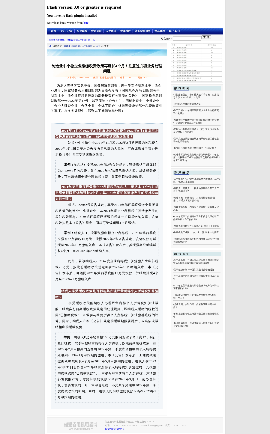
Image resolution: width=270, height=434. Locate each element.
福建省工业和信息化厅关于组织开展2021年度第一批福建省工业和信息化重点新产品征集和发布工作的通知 (196, 157)
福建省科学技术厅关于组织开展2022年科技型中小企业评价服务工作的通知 (196, 121)
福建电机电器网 (72, 46)
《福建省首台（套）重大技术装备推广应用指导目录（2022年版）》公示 (196, 96)
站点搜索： (181, 38)
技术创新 (96, 31)
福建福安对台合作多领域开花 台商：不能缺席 (196, 225)
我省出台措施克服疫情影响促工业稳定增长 (195, 148)
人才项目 (111, 31)
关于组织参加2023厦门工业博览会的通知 (194, 269)
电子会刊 (174, 31)
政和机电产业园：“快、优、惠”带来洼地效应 (196, 232)
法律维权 (125, 31)
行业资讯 (87, 46)
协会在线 (159, 31)
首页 (53, 31)
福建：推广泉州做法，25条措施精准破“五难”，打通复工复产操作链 (194, 199)
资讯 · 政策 (66, 31)
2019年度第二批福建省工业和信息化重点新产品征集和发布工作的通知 (196, 218)
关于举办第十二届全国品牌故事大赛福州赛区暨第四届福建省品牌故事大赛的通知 (196, 262)
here (86, 22)
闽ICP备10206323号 (114, 429)
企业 (98, 46)
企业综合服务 (143, 31)
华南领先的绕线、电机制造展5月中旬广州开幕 (72, 40)
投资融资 (82, 31)
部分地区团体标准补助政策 (187, 104)
